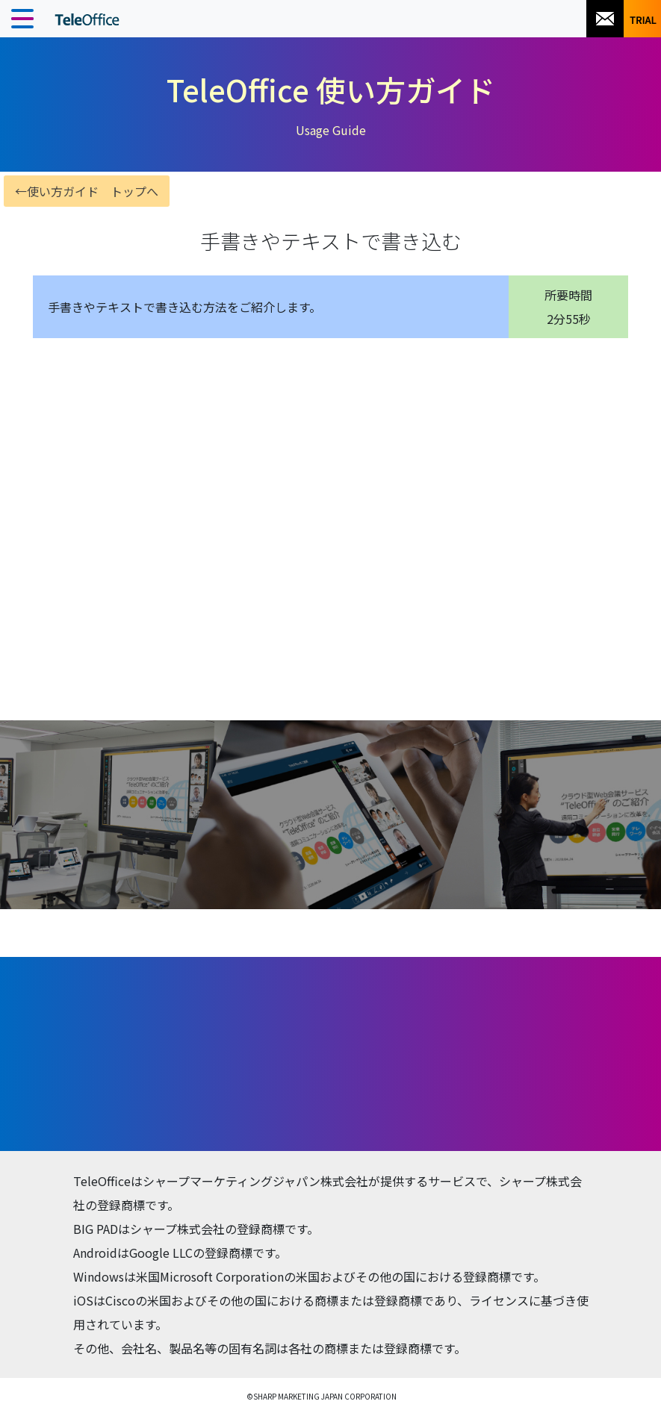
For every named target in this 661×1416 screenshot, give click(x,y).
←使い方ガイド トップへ (86, 191)
